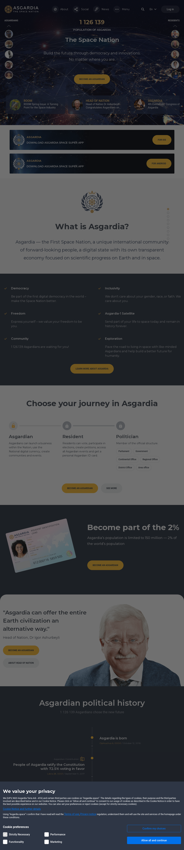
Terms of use (71, 814)
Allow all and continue (154, 840)
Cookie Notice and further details (22, 808)
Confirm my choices (154, 828)
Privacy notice (88, 814)
